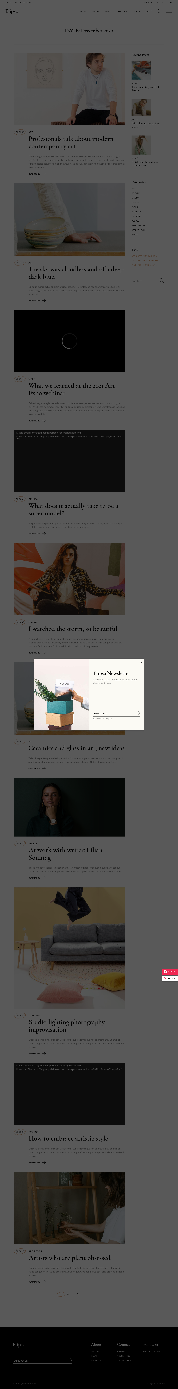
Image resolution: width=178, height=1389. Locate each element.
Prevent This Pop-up (104, 718)
